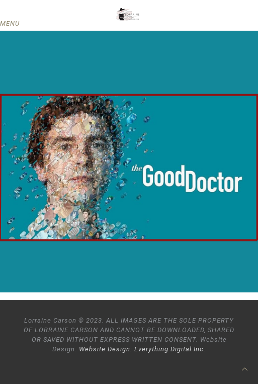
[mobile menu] (13, 23)
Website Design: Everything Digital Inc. (142, 349)
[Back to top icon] (244, 369)
